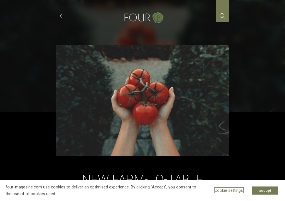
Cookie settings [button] (229, 190)
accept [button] (265, 190)
